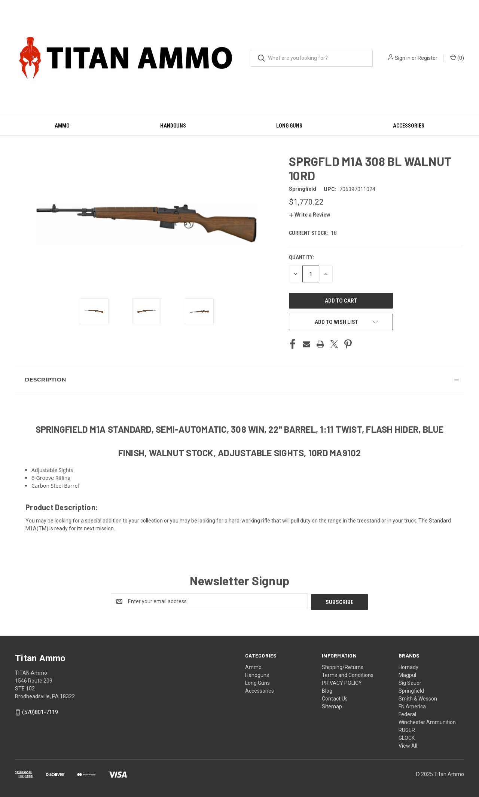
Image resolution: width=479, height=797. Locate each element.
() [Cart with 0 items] (457, 57)
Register (427, 58)
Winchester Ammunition (427, 721)
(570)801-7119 (40, 711)
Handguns (173, 126)
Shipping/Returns (342, 666)
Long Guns (289, 126)
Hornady (408, 666)
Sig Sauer (410, 682)
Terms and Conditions (347, 674)
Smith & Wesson (418, 698)
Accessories (408, 126)
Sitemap (332, 706)
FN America (412, 706)
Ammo (62, 126)
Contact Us (335, 698)
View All (408, 745)
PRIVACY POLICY (342, 682)
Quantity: (301, 257)
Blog (327, 690)
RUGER (407, 729)
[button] (309, 215)
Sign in (403, 58)
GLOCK (407, 737)
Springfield (411, 690)
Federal (407, 714)
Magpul (407, 674)
